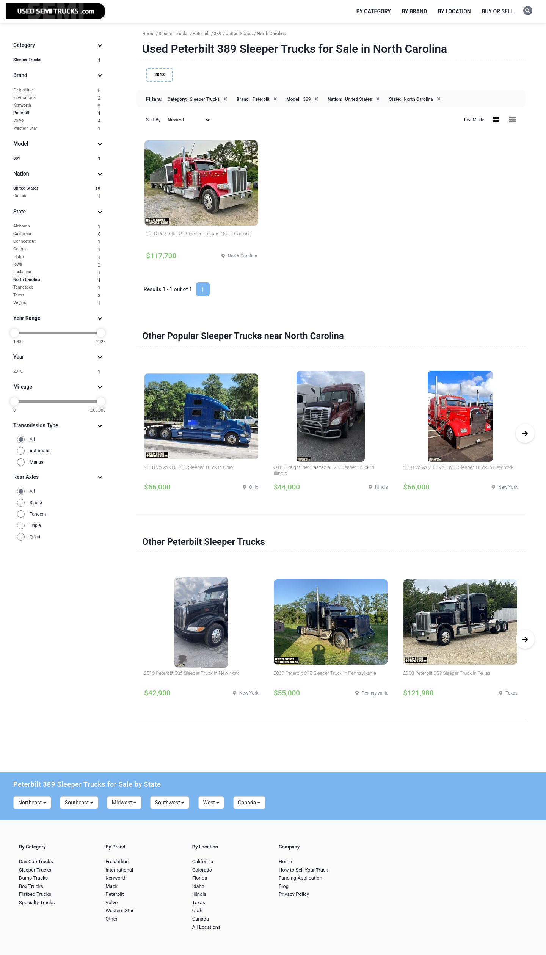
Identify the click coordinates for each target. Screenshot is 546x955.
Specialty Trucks (37, 902)
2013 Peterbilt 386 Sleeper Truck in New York (191, 673)
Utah (197, 910)
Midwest (124, 803)
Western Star (56, 129)
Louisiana (56, 272)
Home (285, 861)
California (56, 234)
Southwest (170, 803)
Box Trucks (31, 886)
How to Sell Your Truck (303, 870)
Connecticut (56, 242)
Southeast (79, 803)
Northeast (32, 803)
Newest (189, 119)
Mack (111, 886)
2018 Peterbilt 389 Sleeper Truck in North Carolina (198, 234)
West (211, 803)
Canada (56, 196)
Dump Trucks (33, 878)
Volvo (56, 121)
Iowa (56, 265)
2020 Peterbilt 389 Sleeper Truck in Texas (446, 673)
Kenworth (56, 105)
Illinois (199, 894)
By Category (373, 11)
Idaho (56, 257)
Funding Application (300, 878)
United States (56, 188)
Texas (56, 295)
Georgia (56, 249)
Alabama (56, 226)
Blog (284, 886)
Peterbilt (56, 113)
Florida (199, 878)
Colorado (202, 870)
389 (56, 159)
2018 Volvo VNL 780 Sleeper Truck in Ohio (188, 467)
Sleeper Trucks (56, 60)
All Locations (206, 927)
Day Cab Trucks (36, 861)
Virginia (56, 303)
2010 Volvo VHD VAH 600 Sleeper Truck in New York (458, 467)
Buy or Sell (497, 11)
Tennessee (56, 287)
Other (111, 919)
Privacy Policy (294, 894)
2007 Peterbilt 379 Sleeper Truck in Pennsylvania (325, 673)
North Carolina (56, 280)
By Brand (414, 11)
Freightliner (56, 90)
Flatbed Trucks (35, 894)
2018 (56, 372)
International (56, 98)
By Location (454, 11)
